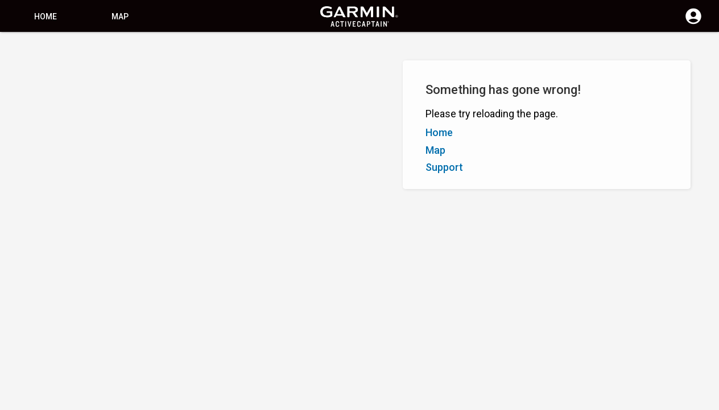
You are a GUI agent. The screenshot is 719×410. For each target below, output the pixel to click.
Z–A (42, 101)
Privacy (332, 400)
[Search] (96, 48)
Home (45, 16)
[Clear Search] (211, 49)
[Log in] (693, 22)
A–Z (18, 101)
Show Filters (34, 75)
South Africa (378, 400)
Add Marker (191, 101)
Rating (71, 101)
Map (120, 16)
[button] (704, 358)
